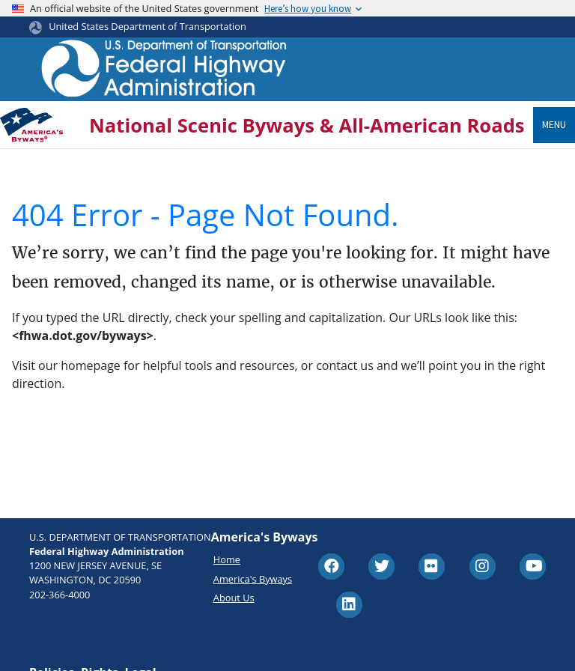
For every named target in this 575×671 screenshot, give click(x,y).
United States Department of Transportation (147, 26)
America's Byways (252, 579)
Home (226, 559)
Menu (554, 124)
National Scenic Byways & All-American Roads (307, 125)
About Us (234, 597)
